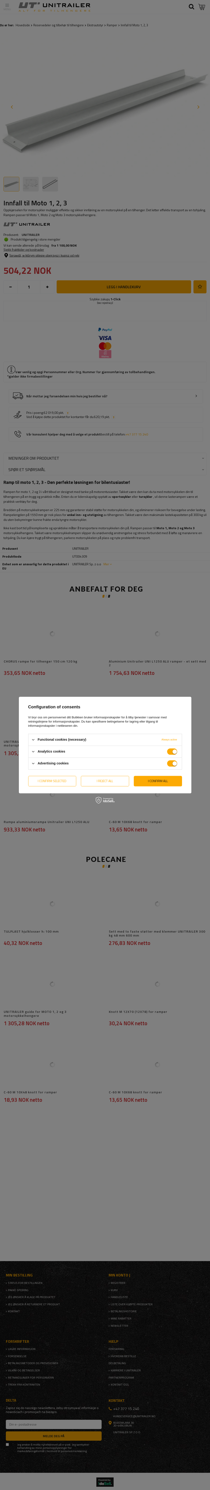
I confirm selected (52, 780)
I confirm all (158, 780)
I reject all (105, 780)
